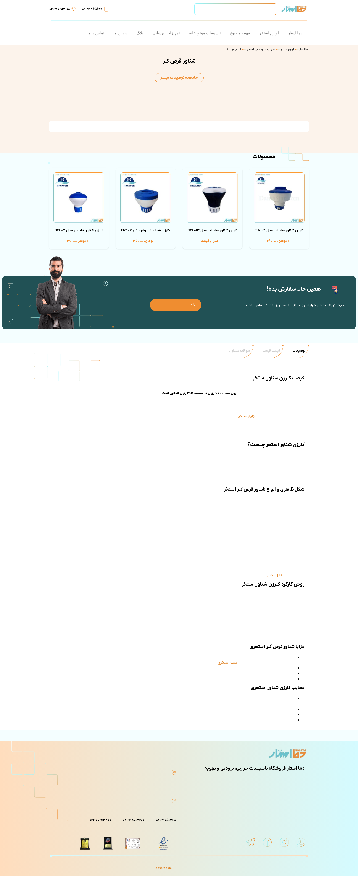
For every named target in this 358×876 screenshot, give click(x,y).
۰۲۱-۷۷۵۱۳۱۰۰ (59, 9)
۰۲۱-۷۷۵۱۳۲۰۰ (134, 820)
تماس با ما (95, 33)
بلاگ (140, 33)
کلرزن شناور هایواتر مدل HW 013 (212, 230)
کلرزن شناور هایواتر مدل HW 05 (78, 230)
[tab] (299, 351)
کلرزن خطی (274, 575)
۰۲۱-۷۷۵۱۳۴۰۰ (100, 820)
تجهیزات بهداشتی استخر (261, 49)
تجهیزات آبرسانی (166, 33)
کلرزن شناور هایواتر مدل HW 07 (145, 230)
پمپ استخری (227, 662)
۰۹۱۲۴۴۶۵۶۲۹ (92, 9)
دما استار (295, 33)
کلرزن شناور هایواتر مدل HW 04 (279, 230)
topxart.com (163, 868)
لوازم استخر (269, 33)
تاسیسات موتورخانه (205, 33)
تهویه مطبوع (240, 33)
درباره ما (120, 33)
